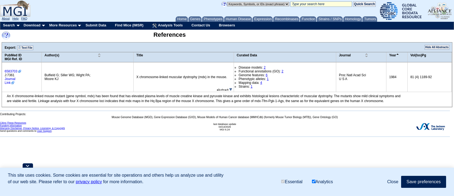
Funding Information (11, 125)
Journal (345, 55)
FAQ (24, 18)
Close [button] (392, 181)
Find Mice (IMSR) (129, 25)
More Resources (63, 25)
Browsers (227, 25)
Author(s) (51, 55)
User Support (44, 131)
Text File (25, 47)
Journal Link (10, 81)
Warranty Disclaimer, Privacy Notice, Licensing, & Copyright (32, 128)
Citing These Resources (13, 122)
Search (9, 25)
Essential (291, 181)
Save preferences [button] (424, 181)
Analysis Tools (167, 25)
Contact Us (200, 25)
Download (31, 25)
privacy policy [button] (89, 181)
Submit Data (96, 25)
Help (15, 18)
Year (392, 55)
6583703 (11, 71)
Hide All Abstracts (437, 47)
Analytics (322, 181)
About (6, 18)
